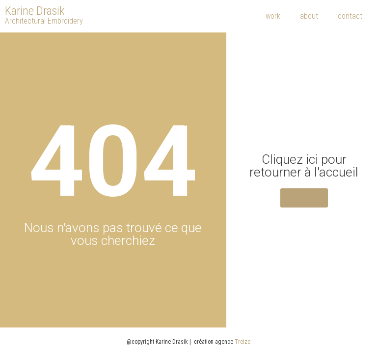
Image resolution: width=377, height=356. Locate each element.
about (309, 16)
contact (350, 16)
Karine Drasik (34, 11)
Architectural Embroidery (44, 21)
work (273, 16)
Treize (242, 341)
